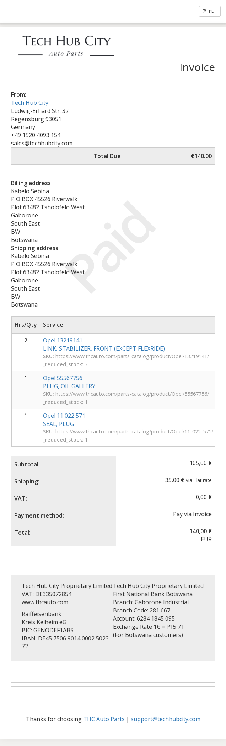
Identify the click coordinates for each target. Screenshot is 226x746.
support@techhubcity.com (165, 719)
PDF (210, 11)
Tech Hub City (29, 103)
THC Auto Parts (104, 719)
